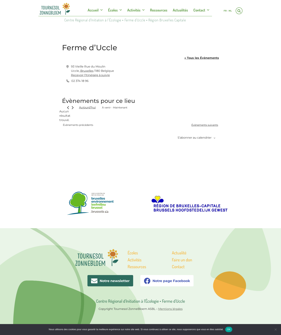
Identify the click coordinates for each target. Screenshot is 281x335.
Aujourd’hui (87, 107)
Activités (136, 10)
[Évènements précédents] (68, 107)
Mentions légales (170, 309)
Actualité (179, 252)
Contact (201, 10)
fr (225, 10)
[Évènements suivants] (73, 107)
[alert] (65, 115)
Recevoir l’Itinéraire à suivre (90, 75)
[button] (239, 10)
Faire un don (182, 259)
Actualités (180, 10)
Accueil (95, 10)
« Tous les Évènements (201, 58)
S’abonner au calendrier (194, 137)
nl (230, 10)
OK (228, 329)
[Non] (275, 329)
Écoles (115, 10)
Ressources (158, 10)
